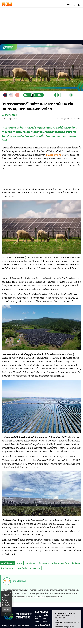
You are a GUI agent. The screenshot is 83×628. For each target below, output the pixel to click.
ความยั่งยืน (22, 568)
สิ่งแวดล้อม (44, 563)
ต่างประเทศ (45, 620)
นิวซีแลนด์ (76, 563)
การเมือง (46, 615)
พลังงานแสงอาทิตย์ (60, 563)
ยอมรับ (6, 609)
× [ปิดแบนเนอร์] (10, 592)
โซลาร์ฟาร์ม (31, 563)
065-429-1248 (64, 618)
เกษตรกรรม (35, 568)
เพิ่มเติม (7, 605)
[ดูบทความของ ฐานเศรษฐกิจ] (42, 588)
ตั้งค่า (6, 614)
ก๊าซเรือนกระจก (7, 568)
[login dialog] (79, 5)
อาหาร (19, 563)
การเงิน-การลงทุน (38, 619)
